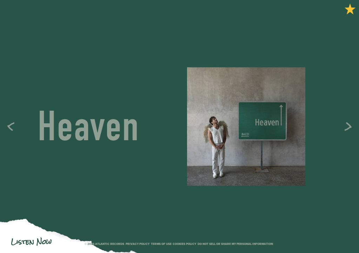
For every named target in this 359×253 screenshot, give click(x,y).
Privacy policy (137, 244)
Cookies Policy (184, 244)
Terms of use (161, 244)
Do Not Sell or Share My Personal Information (235, 244)
